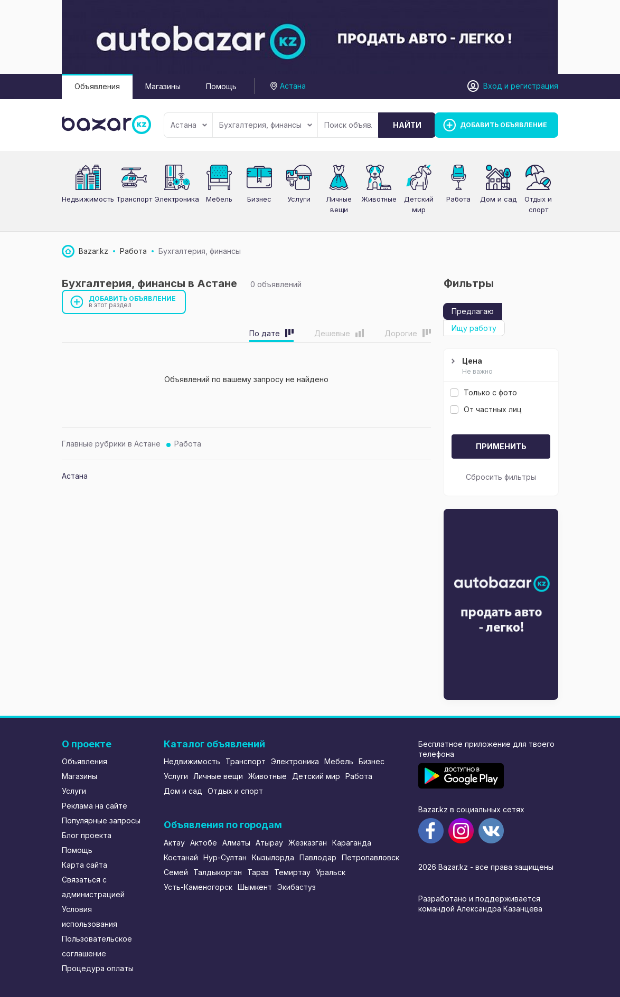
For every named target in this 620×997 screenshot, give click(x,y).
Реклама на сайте (94, 805)
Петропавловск (370, 857)
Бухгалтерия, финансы (265, 124)
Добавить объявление (132, 302)
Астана (189, 124)
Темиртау (292, 872)
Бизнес (259, 199)
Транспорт (134, 199)
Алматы (236, 842)
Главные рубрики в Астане (111, 443)
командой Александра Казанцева (480, 908)
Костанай (181, 857)
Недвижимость (88, 199)
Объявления (97, 86)
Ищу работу (474, 328)
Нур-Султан (225, 857)
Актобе (203, 842)
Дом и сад (498, 199)
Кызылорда (273, 857)
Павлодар (317, 857)
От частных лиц (486, 409)
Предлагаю (473, 311)
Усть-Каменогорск (198, 886)
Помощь (221, 86)
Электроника (176, 199)
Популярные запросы (101, 820)
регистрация (534, 85)
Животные (267, 776)
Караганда (351, 842)
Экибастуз (296, 886)
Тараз (258, 872)
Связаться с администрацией (93, 887)
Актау (174, 842)
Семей (176, 872)
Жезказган (307, 842)
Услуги (299, 199)
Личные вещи (218, 776)
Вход (492, 85)
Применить (501, 446)
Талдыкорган (217, 872)
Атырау (269, 842)
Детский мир (316, 776)
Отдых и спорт (235, 790)
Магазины (163, 86)
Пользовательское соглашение (97, 946)
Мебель (219, 199)
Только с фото (483, 392)
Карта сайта (84, 864)
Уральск (330, 872)
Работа (187, 443)
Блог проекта (86, 835)
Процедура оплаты (98, 968)
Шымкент (255, 886)
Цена (499, 366)
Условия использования (89, 916)
